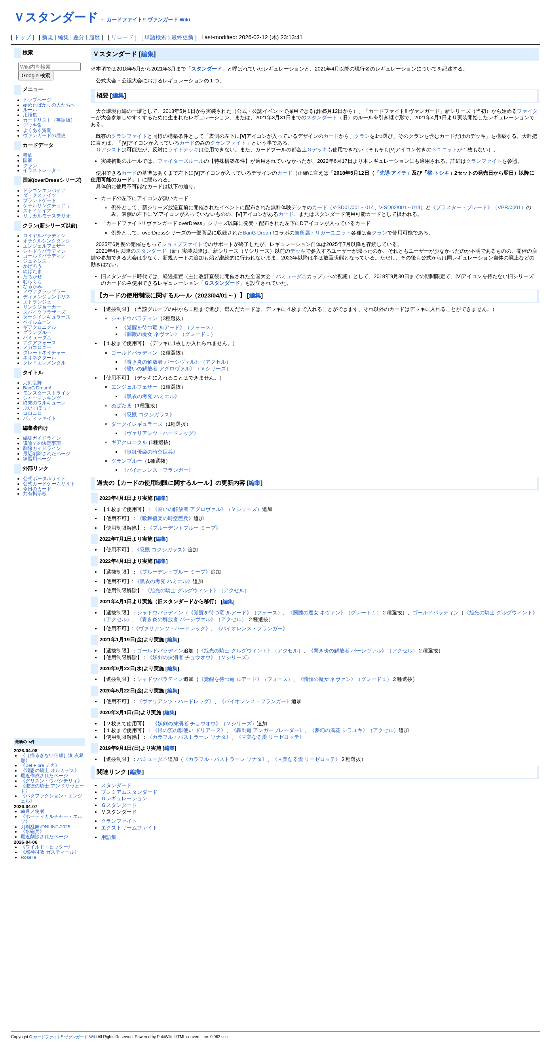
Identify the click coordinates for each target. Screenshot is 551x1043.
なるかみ (32, 286)
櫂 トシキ (438, 173)
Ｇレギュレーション (124, 798)
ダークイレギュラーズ (46, 316)
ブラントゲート (39, 200)
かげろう (32, 266)
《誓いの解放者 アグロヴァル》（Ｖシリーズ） (176, 369)
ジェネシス (35, 260)
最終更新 (182, 37)
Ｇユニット (444, 150)
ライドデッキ (183, 150)
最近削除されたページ (46, 453)
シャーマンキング (42, 397)
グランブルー (37, 332)
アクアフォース (39, 342)
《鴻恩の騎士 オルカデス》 (50, 770)
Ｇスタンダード (222, 283)
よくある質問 (37, 130)
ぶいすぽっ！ (37, 407)
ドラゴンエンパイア (44, 190)
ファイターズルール (181, 161)
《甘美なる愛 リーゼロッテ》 (270, 737)
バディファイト (39, 418)
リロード (122, 37)
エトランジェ (37, 301)
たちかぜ (32, 276)
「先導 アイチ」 (393, 173)
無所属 (302, 233)
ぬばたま (32, 271)
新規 (47, 37)
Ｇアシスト (109, 150)
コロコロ (32, 413)
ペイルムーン (37, 321)
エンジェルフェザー (44, 245)
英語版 (63, 119)
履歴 (94, 37)
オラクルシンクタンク (46, 240)
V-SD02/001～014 (399, 207)
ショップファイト (182, 244)
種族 (27, 155)
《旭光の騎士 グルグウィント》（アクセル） (197, 590)
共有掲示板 (35, 493)
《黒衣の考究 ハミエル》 (151, 396)
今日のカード (37, 488)
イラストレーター (42, 170)
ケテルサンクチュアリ (46, 205)
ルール (30, 109)
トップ (22, 37)
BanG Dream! (37, 387)
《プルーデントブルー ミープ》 (184, 528)
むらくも (32, 281)
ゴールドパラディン (44, 255)
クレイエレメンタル (44, 362)
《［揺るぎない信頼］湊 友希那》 (52, 758)
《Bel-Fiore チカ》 (40, 765)
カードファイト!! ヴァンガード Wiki (148, 20)
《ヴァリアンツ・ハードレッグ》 (160, 433)
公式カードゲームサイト (49, 483)
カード (331, 136)
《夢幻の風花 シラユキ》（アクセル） (354, 730)
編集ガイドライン (42, 437)
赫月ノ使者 (32, 811)
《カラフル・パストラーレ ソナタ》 (189, 737)
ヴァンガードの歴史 (44, 135)
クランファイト (129, 136)
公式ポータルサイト (44, 478)
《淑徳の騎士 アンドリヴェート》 (52, 788)
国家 (27, 160)
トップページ (37, 99)
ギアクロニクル (39, 327)
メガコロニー (37, 347)
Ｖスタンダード (55, 17)
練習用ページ (37, 458)
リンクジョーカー (42, 306)
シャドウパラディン (44, 251)
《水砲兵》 (32, 831)
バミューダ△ (37, 337)
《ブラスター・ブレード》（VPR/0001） (478, 207)
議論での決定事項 (42, 443)
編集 (63, 37)
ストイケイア (37, 210)
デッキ (298, 251)
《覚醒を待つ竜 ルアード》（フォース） (169, 327)
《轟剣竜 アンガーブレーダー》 (268, 730)
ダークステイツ (39, 195)
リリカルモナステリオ (46, 215)
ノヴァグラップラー (44, 291)
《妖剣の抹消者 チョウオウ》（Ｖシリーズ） (199, 657)
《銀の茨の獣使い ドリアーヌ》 (189, 730)
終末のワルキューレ (44, 402)
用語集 (30, 114)
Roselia (28, 857)
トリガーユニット (330, 233)
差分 (78, 37)
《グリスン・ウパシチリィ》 (51, 780)
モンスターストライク (46, 392)
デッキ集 (32, 125)
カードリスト (37, 119)
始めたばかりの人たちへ (49, 104)
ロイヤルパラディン (44, 235)
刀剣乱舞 (32, 382)
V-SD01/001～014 (353, 207)
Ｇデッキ (317, 150)
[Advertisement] (48, 617)
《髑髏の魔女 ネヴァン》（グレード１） (169, 334)
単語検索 (155, 37)
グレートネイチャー (44, 352)
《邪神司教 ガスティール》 (50, 851)
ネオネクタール (39, 357)
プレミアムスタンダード (129, 792)
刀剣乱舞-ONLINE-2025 (45, 826)
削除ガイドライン (42, 448)
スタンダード (206, 69)
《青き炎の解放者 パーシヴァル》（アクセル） (176, 362)
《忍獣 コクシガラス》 (148, 415)
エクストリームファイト (129, 828)
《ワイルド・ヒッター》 (47, 846)
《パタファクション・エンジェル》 (51, 798)
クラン (30, 165)
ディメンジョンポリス (46, 296)
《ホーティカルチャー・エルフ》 (51, 819)
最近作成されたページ (44, 775)
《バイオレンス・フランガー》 (158, 470)
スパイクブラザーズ (44, 312)
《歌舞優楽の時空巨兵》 (150, 452)
